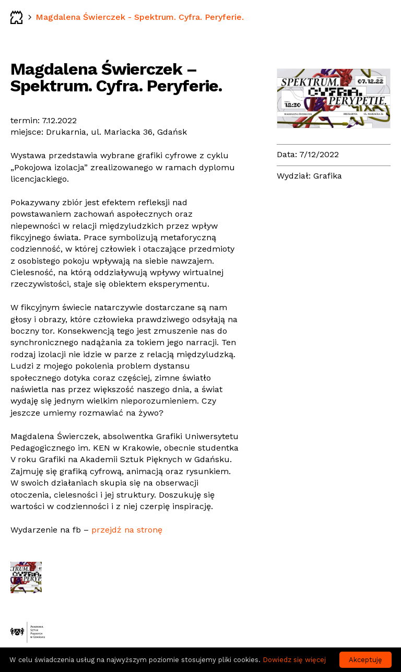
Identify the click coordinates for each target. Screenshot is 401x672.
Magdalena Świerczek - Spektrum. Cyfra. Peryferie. (140, 17)
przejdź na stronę (126, 530)
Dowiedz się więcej (294, 660)
